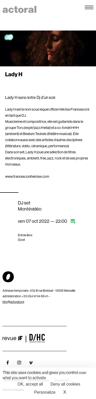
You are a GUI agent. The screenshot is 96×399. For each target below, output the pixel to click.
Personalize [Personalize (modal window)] (45, 392)
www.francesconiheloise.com (27, 176)
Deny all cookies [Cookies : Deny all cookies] (65, 384)
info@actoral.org (13, 302)
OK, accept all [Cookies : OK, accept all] (30, 384)
